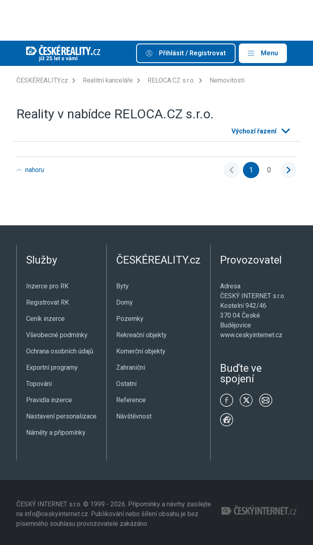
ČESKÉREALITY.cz (42, 80)
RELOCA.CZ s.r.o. (171, 80)
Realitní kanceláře (108, 80)
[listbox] (260, 131)
